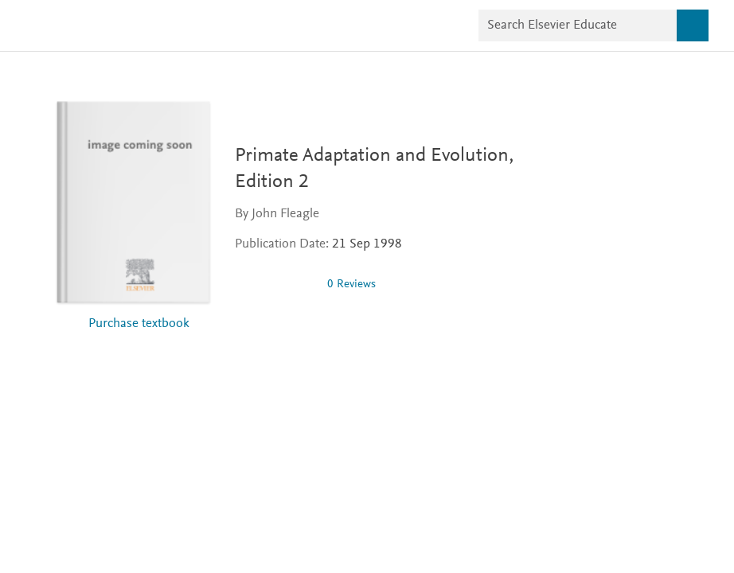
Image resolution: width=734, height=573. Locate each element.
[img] (274, 284)
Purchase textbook (138, 324)
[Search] (693, 25)
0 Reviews (351, 284)
